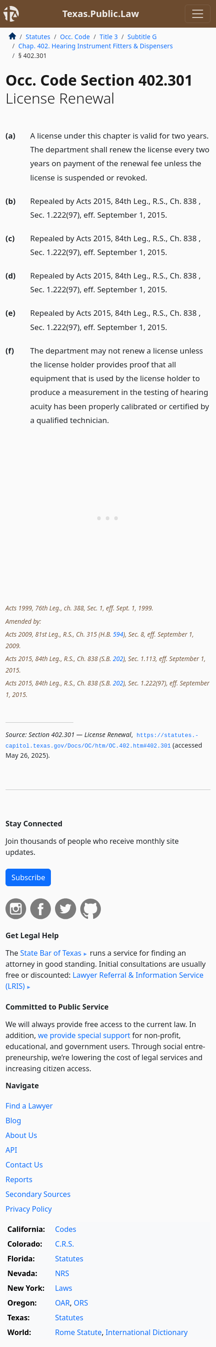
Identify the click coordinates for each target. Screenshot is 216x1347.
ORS (81, 1303)
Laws (63, 1288)
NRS (62, 1273)
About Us (21, 1135)
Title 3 (109, 36)
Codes (65, 1229)
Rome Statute (78, 1332)
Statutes (38, 36)
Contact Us (24, 1165)
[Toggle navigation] (197, 14)
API (11, 1150)
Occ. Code (75, 36)
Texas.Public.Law (100, 13)
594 (118, 634)
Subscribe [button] (28, 877)
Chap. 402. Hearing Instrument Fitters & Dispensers (95, 45)
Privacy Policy (29, 1209)
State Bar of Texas (51, 953)
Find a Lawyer (29, 1106)
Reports (19, 1179)
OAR (62, 1303)
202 (118, 658)
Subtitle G (142, 36)
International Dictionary (146, 1332)
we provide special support (84, 1035)
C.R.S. (64, 1244)
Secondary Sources (38, 1194)
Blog (13, 1120)
